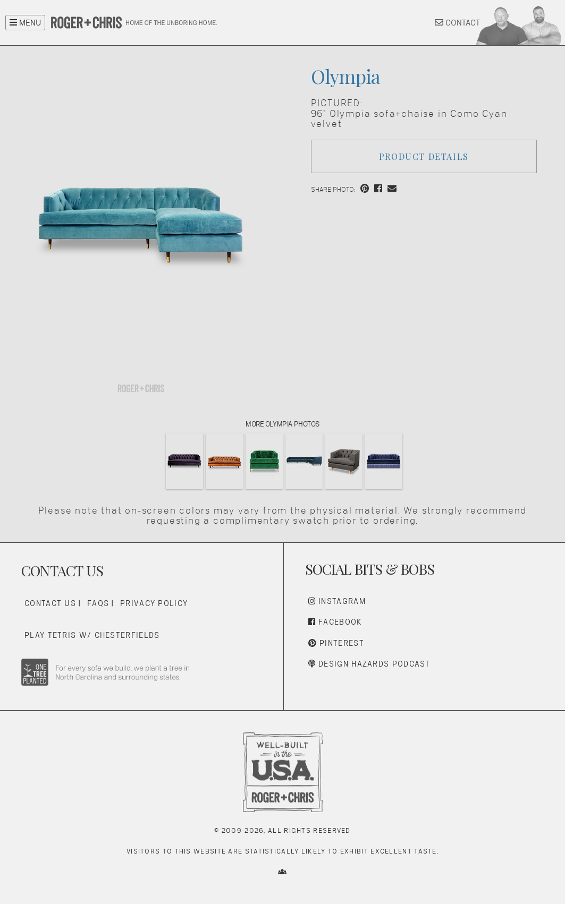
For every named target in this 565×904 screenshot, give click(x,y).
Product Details (424, 156)
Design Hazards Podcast (369, 663)
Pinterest (336, 642)
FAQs (98, 603)
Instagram (337, 600)
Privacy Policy (154, 603)
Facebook (335, 621)
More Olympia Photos (282, 424)
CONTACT (457, 23)
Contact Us (50, 603)
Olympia (345, 76)
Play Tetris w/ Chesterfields (91, 634)
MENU (25, 23)
